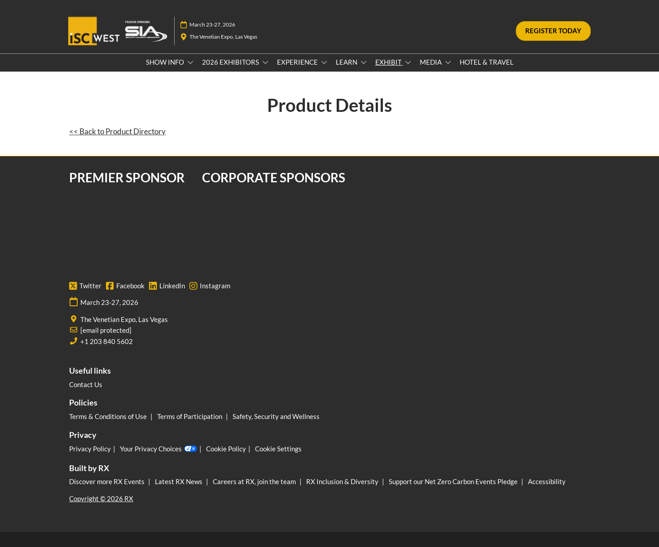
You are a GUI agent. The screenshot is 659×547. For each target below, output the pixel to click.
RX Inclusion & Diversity (343, 481)
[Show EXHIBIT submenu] (408, 62)
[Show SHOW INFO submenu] (190, 62)
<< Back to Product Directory (117, 131)
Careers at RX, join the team (255, 481)
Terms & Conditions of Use (108, 416)
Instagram (209, 286)
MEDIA (431, 62)
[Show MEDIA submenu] (448, 62)
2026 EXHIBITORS (231, 62)
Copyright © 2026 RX (101, 498)
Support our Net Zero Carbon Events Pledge (454, 481)
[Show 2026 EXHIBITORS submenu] (265, 62)
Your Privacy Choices (158, 449)
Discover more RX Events (107, 481)
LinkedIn (167, 286)
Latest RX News (179, 481)
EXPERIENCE (298, 62)
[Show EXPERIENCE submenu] (324, 62)
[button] (553, 31)
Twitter (85, 286)
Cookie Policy (226, 449)
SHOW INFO (165, 62)
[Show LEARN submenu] (363, 62)
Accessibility (547, 481)
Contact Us (85, 384)
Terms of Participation (190, 416)
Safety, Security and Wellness (276, 416)
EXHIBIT (389, 62)
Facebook (125, 286)
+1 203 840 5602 (106, 341)
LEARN (347, 62)
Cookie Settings (278, 449)
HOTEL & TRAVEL (487, 62)
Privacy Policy (90, 449)
